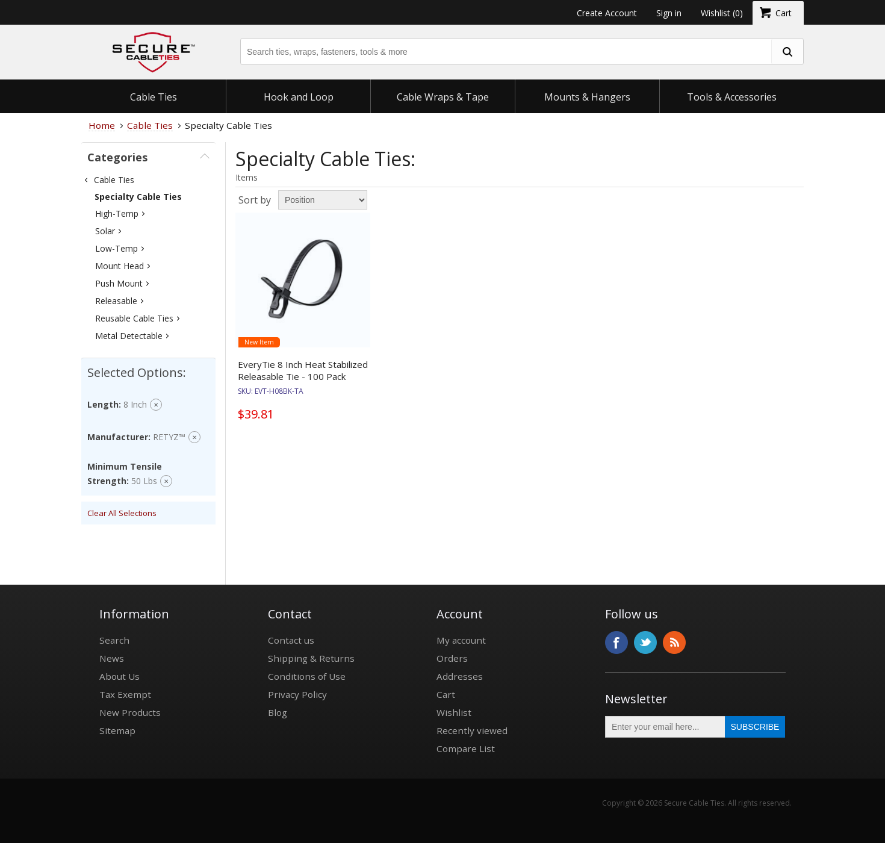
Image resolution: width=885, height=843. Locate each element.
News (111, 658)
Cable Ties (153, 97)
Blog (277, 712)
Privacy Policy (297, 694)
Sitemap (117, 730)
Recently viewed (472, 730)
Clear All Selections (122, 513)
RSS (674, 642)
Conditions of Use (307, 676)
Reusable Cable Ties (134, 318)
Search (114, 640)
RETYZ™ (169, 437)
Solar (105, 231)
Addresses (459, 676)
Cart (445, 694)
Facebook (616, 642)
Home (101, 125)
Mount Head (119, 266)
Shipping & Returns (311, 658)
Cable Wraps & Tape (443, 97)
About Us (119, 676)
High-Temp (116, 213)
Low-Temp (116, 248)
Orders (452, 658)
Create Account (607, 13)
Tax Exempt (125, 694)
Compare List (465, 748)
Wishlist (453, 712)
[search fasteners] (787, 51)
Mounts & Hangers (587, 97)
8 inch (135, 404)
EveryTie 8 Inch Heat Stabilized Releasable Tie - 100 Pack (303, 370)
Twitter (645, 642)
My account (461, 640)
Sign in (669, 13)
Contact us (291, 640)
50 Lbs (144, 481)
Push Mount (119, 283)
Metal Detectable (129, 335)
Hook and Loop (299, 97)
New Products (130, 712)
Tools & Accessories (732, 97)
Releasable (116, 300)
